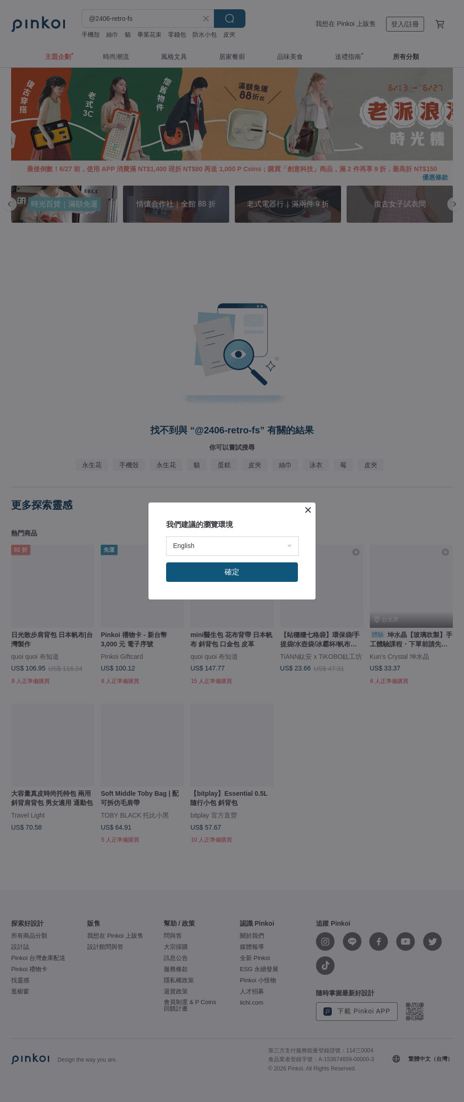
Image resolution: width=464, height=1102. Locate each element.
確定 (232, 572)
